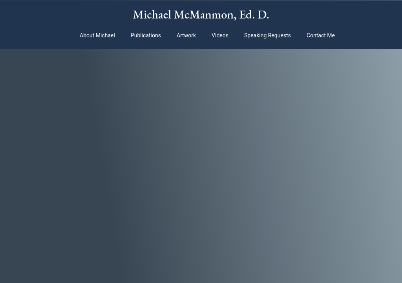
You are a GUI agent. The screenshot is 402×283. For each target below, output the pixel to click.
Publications (146, 35)
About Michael (97, 35)
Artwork (186, 35)
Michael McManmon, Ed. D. (201, 14)
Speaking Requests (267, 35)
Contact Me (321, 35)
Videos (220, 35)
